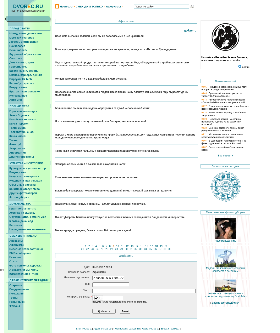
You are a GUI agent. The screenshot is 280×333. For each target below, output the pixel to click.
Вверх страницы (169, 328)
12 (127, 246)
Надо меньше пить (225, 239)
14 (137, 246)
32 (136, 249)
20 (166, 246)
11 (122, 246)
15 (142, 246)
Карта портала (150, 328)
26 (107, 249)
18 (156, 246)
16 (146, 246)
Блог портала (84, 328)
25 (102, 249)
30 (126, 249)
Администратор (102, 328)
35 (150, 249)
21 (83, 249)
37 (160, 249)
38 (165, 249)
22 (87, 249)
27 (112, 249)
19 (161, 246)
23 (92, 249)
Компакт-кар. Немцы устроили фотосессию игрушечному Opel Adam (225, 294)
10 (117, 246)
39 (170, 249)
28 (116, 249)
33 (141, 249)
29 (121, 249)
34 (145, 249)
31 (131, 249)
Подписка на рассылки (127, 328)
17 (151, 246)
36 (155, 249)
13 (132, 246)
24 (97, 249)
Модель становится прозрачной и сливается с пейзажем (225, 268)
